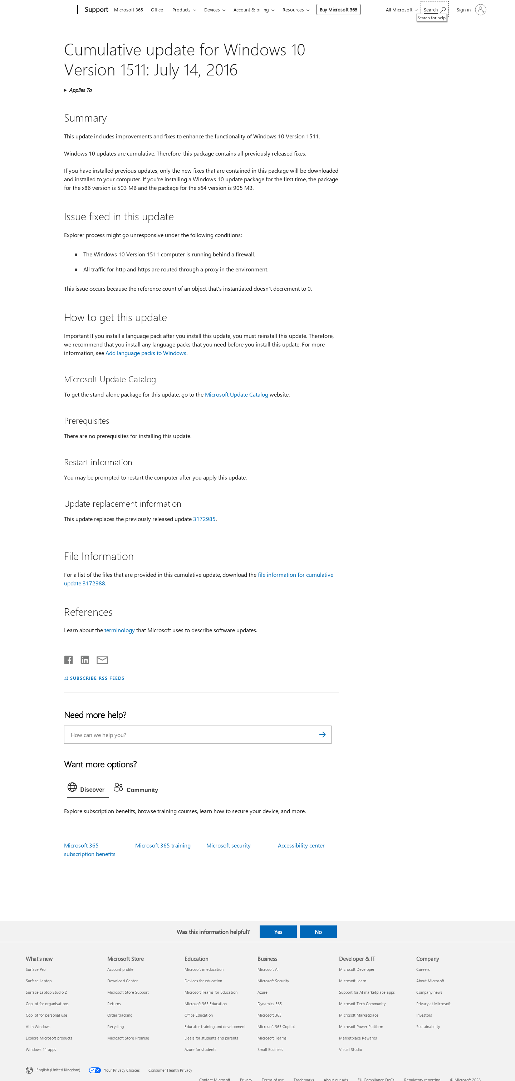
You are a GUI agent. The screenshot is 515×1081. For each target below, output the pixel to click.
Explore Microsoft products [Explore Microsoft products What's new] (49, 1038)
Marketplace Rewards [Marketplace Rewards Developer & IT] (358, 1038)
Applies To (80, 90)
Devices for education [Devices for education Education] (203, 980)
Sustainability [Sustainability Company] (428, 1026)
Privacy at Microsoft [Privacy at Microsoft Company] (433, 1003)
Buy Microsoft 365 (338, 9)
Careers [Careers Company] (423, 969)
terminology (119, 630)
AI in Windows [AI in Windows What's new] (38, 1026)
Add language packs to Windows (146, 353)
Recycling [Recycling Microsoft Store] (115, 1026)
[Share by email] (99, 658)
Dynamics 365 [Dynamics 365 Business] (270, 1003)
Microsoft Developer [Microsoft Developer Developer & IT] (356, 969)
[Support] (95, 10)
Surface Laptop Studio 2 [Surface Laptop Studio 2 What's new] (46, 992)
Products (181, 9)
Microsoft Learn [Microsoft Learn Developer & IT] (352, 980)
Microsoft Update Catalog (236, 394)
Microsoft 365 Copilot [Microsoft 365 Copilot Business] (276, 1026)
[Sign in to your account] (470, 9)
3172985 (204, 518)
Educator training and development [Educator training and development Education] (215, 1026)
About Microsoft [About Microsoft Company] (430, 980)
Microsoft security (228, 845)
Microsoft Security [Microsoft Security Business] (273, 980)
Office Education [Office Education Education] (199, 1015)
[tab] (88, 789)
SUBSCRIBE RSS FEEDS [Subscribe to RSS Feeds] (97, 678)
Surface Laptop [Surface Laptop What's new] (39, 980)
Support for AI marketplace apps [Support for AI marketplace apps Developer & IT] (367, 992)
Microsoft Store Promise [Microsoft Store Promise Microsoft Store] (128, 1038)
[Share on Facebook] (69, 658)
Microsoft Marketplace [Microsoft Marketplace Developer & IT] (358, 1015)
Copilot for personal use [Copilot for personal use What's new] (46, 1015)
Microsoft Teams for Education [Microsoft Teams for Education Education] (211, 992)
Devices (212, 9)
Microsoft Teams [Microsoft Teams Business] (272, 1038)
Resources (293, 9)
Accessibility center (301, 845)
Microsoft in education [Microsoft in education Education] (204, 969)
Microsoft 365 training (163, 845)
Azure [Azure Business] (263, 992)
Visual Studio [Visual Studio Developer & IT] (350, 1049)
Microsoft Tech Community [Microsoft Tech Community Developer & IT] (362, 1003)
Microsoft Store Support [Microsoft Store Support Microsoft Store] (128, 992)
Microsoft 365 (128, 9)
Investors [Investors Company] (424, 1015)
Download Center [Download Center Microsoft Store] (122, 980)
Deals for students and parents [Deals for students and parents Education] (211, 1038)
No (318, 931)
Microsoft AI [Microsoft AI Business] (268, 969)
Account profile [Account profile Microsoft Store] (120, 969)
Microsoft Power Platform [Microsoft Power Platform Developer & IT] (361, 1026)
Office (157, 9)
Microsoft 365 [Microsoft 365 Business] (269, 1015)
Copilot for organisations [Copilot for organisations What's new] (47, 1003)
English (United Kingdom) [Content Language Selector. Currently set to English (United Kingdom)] (58, 1069)
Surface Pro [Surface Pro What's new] (35, 969)
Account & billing (251, 9)
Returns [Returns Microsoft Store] (114, 1003)
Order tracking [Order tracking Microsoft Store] (119, 1015)
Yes (278, 931)
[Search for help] (435, 9)
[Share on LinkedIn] (82, 658)
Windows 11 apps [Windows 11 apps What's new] (41, 1049)
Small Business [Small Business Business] (270, 1049)
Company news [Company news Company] (429, 992)
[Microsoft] (50, 10)
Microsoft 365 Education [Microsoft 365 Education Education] (206, 1003)
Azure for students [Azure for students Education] (200, 1049)
